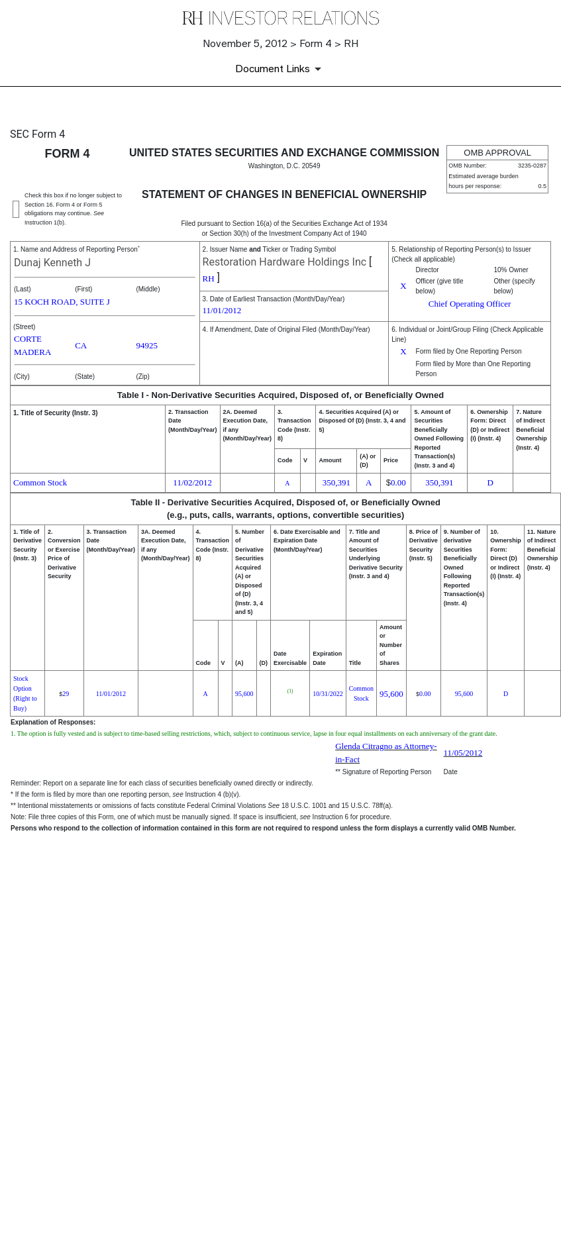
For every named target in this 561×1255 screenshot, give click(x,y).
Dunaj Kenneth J (52, 262)
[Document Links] (280, 69)
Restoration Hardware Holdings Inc (285, 262)
